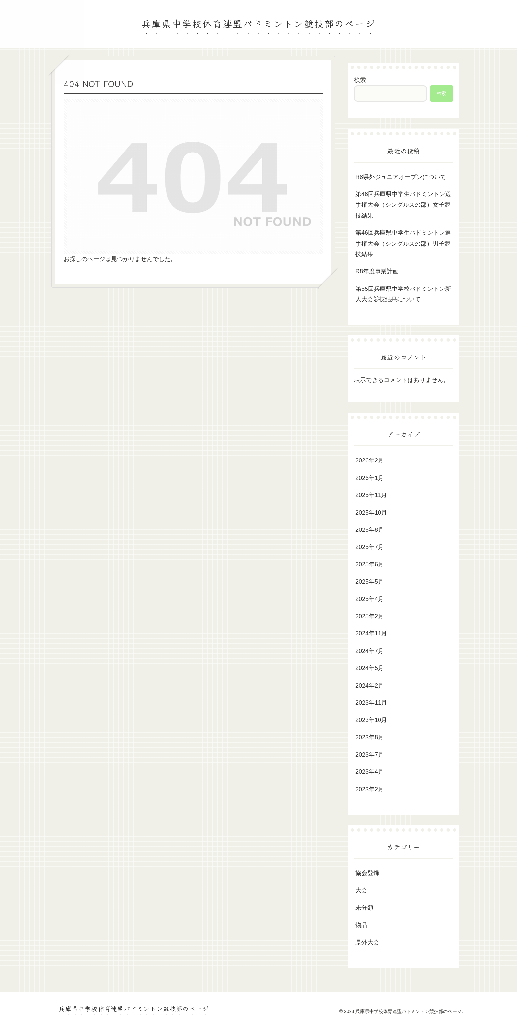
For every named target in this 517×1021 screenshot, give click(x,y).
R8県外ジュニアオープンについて (400, 177)
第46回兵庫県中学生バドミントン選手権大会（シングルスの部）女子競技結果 (403, 205)
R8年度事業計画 (377, 271)
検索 (360, 80)
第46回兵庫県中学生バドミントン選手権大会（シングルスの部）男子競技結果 (403, 243)
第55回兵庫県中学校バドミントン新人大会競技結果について (403, 294)
